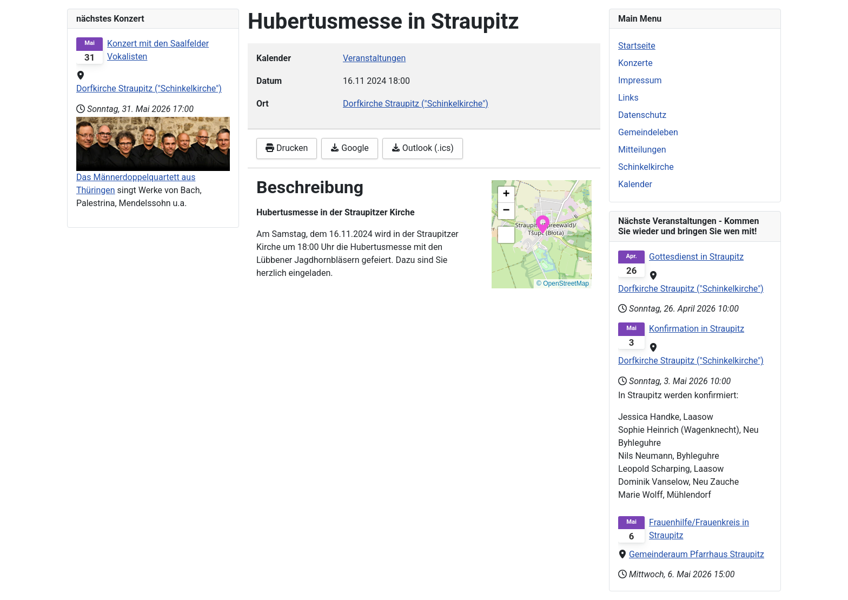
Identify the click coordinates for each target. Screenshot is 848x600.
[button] (542, 223)
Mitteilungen (642, 149)
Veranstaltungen (374, 58)
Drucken (287, 148)
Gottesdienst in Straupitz (696, 257)
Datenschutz (642, 115)
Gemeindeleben (648, 132)
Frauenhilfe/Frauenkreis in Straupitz (699, 528)
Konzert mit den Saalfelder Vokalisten (158, 50)
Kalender (635, 184)
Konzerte (635, 63)
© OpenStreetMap (562, 283)
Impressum (640, 80)
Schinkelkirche (646, 167)
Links (628, 98)
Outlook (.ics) (423, 148)
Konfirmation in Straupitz (696, 329)
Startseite (636, 46)
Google (349, 148)
